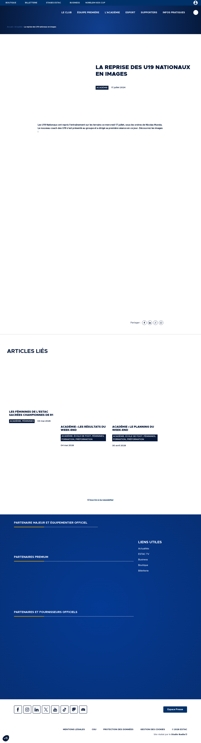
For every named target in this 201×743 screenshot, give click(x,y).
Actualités (18, 27)
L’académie (112, 12)
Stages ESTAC (53, 3)
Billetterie (31, 3)
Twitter (47, 710)
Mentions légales (74, 730)
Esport (130, 12)
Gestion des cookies (152, 730)
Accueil (10, 27)
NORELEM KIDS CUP (95, 3)
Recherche (195, 12)
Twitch (77, 710)
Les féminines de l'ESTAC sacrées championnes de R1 (31, 413)
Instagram (28, 710)
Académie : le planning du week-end (133, 428)
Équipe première (88, 12)
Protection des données (118, 730)
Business (75, 3)
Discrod (86, 710)
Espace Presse (175, 710)
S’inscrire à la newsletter (100, 500)
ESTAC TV (143, 554)
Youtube (57, 710)
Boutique (11, 3)
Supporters (149, 12)
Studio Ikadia (179, 735)
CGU (94, 730)
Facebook (18, 710)
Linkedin (38, 710)
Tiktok (67, 710)
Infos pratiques (174, 12)
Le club (66, 12)
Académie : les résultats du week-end (83, 428)
